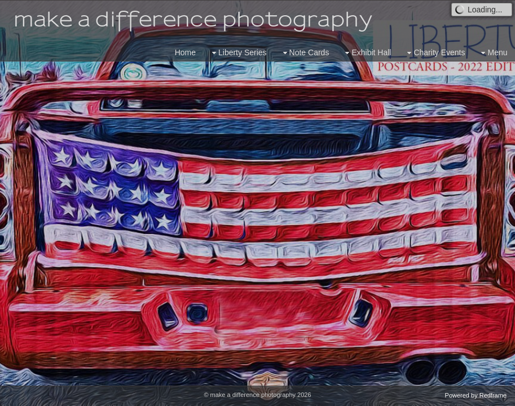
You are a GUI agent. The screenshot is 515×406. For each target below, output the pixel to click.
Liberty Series (238, 53)
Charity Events (434, 53)
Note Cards (304, 53)
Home (185, 52)
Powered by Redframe (476, 395)
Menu (492, 53)
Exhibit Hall (366, 53)
